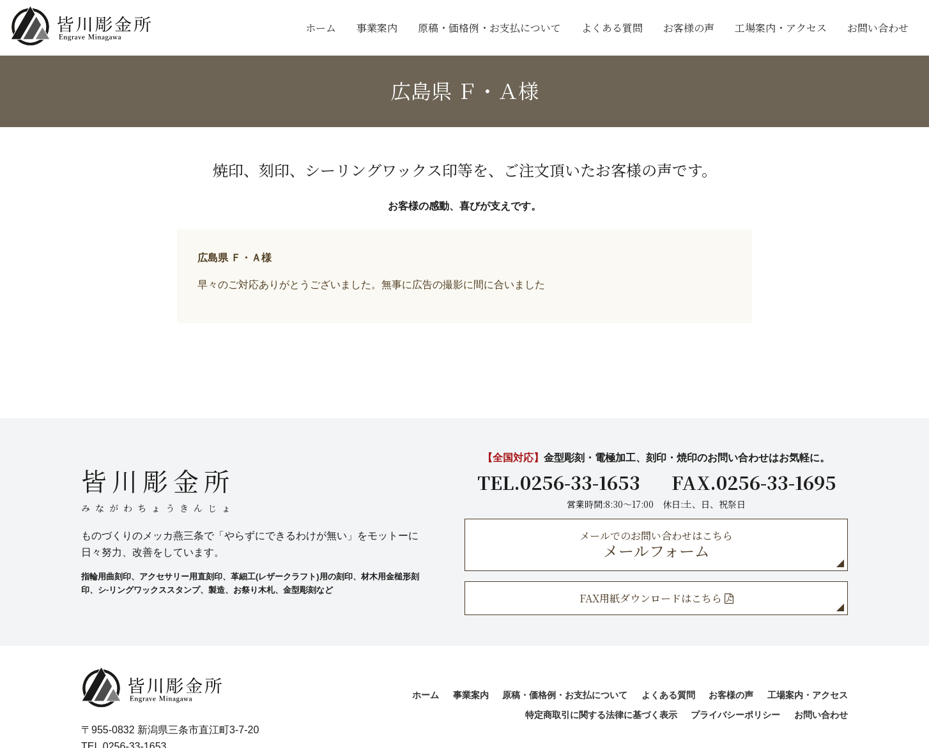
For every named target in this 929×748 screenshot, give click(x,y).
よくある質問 (612, 27)
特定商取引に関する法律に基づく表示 (601, 715)
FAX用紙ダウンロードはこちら (656, 598)
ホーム (320, 27)
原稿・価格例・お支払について (489, 27)
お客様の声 (688, 27)
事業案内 (377, 27)
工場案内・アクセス (781, 27)
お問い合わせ (878, 27)
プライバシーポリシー (735, 715)
